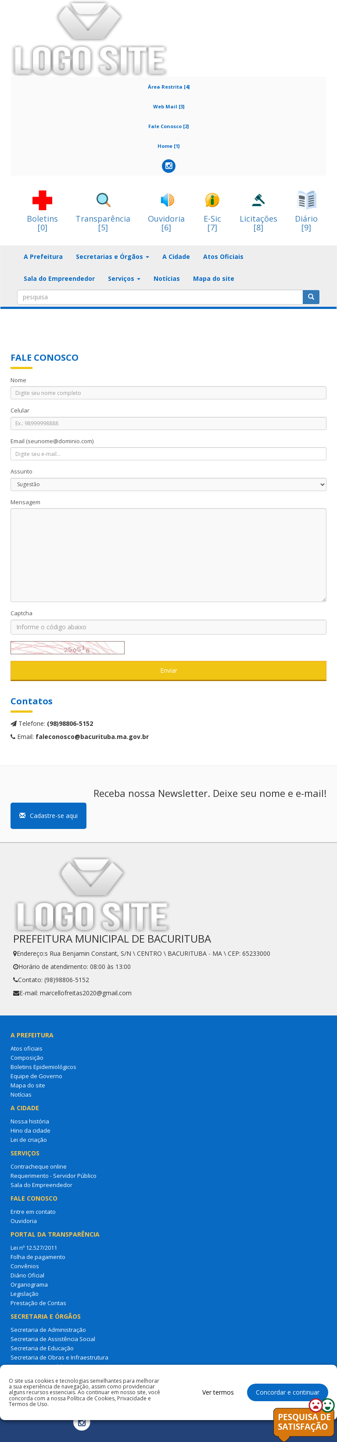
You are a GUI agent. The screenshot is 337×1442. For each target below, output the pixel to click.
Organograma (29, 1284)
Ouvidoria (24, 1221)
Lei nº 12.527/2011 (34, 1248)
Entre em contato (33, 1212)
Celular (20, 410)
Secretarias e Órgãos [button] (112, 256)
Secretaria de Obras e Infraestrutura (59, 1357)
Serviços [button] (124, 278)
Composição (27, 1058)
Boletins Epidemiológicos (43, 1067)
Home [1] (168, 146)
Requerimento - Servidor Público (54, 1176)
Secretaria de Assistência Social (53, 1339)
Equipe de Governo (36, 1076)
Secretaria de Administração (48, 1330)
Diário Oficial (27, 1275)
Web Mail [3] (168, 106)
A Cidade (176, 256)
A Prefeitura (43, 256)
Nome (18, 380)
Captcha (21, 613)
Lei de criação (29, 1140)
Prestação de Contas (38, 1303)
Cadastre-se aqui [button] (48, 815)
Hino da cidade (30, 1130)
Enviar (168, 670)
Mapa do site (213, 278)
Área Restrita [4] (169, 86)
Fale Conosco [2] (168, 126)
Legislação (25, 1294)
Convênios (25, 1266)
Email (52, 441)
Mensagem (25, 502)
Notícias (167, 278)
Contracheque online (39, 1166)
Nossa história (30, 1121)
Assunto (21, 471)
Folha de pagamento (38, 1257)
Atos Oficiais (223, 256)
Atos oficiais (27, 1048)
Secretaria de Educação (42, 1348)
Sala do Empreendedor (59, 278)
